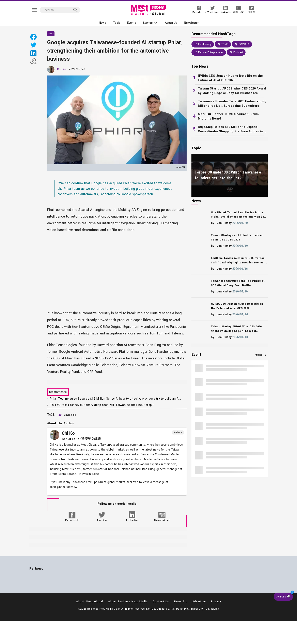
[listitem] (229, 78)
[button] (150, 22)
